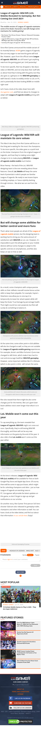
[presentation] (8, 550)
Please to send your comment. (15, 559)
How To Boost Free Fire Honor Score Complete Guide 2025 (27, 661)
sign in (9, 559)
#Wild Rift (30, 551)
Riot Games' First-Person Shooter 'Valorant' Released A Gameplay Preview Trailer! (20, 36)
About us (20, 689)
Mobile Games (23, 22)
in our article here (20, 515)
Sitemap (20, 694)
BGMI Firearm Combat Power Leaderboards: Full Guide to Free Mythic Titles (27, 652)
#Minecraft (8, 7)
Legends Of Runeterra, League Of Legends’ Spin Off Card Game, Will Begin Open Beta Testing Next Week (20, 39)
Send (35, 565)
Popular (37, 555)
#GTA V (15, 7)
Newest (30, 555)
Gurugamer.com (7, 92)
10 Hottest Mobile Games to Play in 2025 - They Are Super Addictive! (19, 608)
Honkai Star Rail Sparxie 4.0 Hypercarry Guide (25, 633)
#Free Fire (23, 7)
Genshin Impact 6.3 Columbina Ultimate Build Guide (26, 642)
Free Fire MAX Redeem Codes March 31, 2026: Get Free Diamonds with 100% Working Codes (27, 624)
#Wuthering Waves (33, 7)
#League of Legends (17, 551)
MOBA (18, 50)
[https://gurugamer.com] (20, 678)
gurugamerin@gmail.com (21, 684)
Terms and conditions (20, 692)
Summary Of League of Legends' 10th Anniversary (16, 42)
